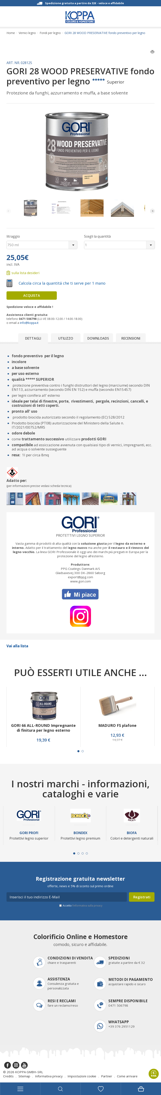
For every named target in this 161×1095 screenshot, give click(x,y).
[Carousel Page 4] (87, 853)
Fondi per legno (50, 33)
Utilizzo (65, 338)
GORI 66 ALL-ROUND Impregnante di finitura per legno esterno (43, 728)
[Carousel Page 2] (83, 751)
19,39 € (43, 740)
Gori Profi (28, 833)
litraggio (13, 236)
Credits (8, 1076)
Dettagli (33, 338)
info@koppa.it (29, 323)
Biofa (132, 833)
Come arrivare (127, 1076)
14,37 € (117, 740)
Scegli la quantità (97, 236)
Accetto (82, 905)
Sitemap (24, 1076)
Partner (106, 1076)
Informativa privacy (49, 1076)
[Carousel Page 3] (83, 853)
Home (10, 33)
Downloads (98, 338)
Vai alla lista (17, 646)
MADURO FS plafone (117, 725)
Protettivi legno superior (80, 535)
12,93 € (117, 735)
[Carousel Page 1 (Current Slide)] (78, 751)
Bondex (80, 833)
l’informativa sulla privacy (87, 905)
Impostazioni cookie (82, 1076)
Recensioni (130, 338)
